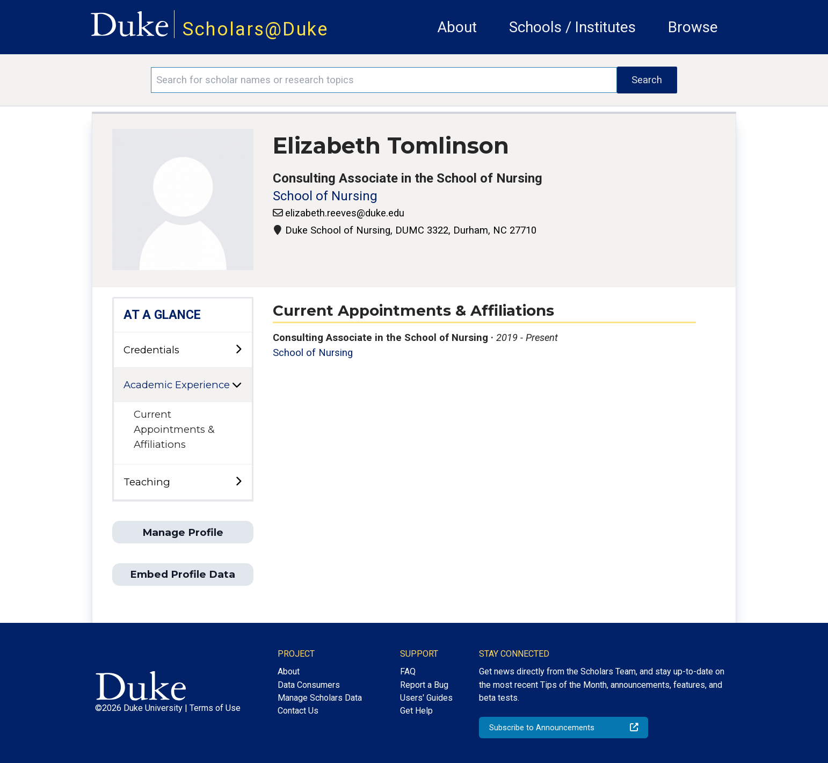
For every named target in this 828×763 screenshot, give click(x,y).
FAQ (408, 671)
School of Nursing (325, 196)
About (457, 27)
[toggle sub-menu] (238, 350)
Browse (693, 27)
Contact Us (298, 711)
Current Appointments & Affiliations (174, 429)
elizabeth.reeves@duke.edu (344, 213)
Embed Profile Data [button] (182, 574)
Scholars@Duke (256, 29)
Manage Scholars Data (320, 698)
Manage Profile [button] (182, 532)
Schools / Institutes (572, 27)
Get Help (416, 711)
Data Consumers (309, 685)
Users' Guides (426, 698)
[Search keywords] (383, 80)
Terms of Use (215, 708)
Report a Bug (424, 685)
